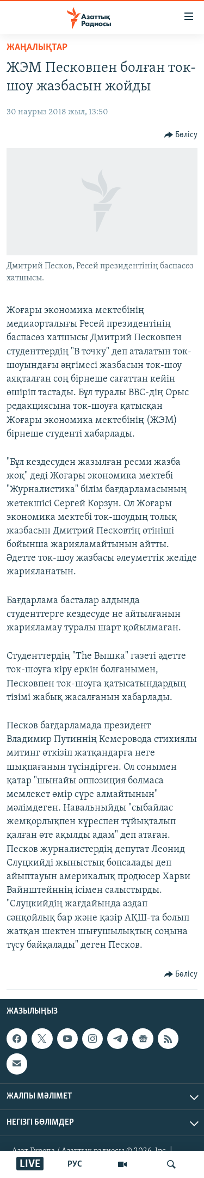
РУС (74, 1164)
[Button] (181, 135)
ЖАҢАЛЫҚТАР (37, 47)
